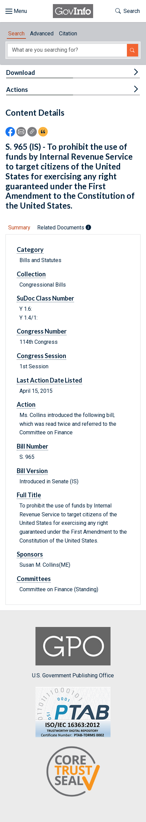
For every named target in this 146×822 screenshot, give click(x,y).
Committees (34, 578)
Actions (17, 89)
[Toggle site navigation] (16, 11)
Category (30, 249)
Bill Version (32, 470)
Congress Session (41, 355)
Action (26, 404)
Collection (31, 274)
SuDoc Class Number (45, 298)
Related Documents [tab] (64, 227)
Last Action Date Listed (49, 380)
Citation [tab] (68, 33)
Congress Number (42, 331)
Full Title (29, 495)
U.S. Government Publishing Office (73, 652)
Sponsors (30, 554)
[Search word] (67, 50)
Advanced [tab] (42, 33)
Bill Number (32, 446)
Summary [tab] (19, 227)
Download (20, 72)
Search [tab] (16, 33)
